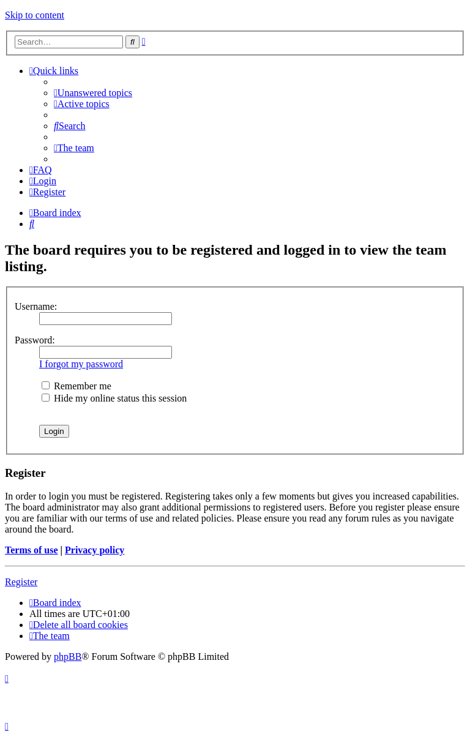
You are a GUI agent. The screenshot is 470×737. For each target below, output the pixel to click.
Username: (36, 306)
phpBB (67, 656)
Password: (35, 340)
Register (21, 582)
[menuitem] (93, 93)
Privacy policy (94, 550)
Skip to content (34, 15)
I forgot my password (81, 364)
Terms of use (31, 550)
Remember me (76, 386)
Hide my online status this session (114, 398)
